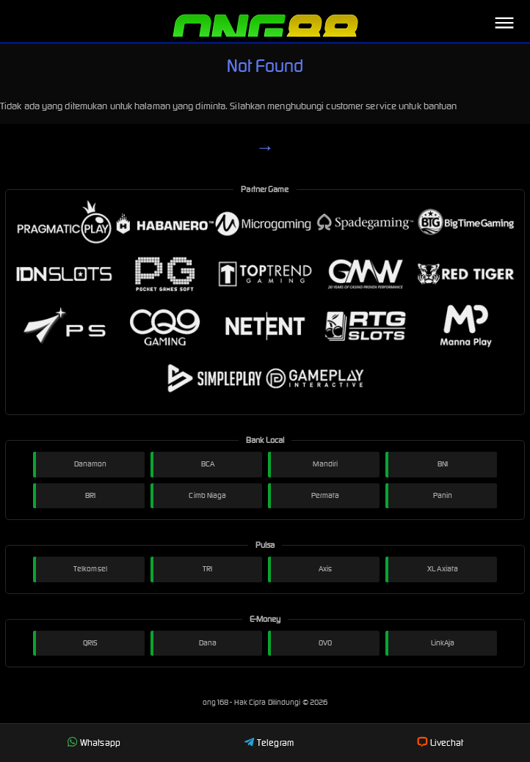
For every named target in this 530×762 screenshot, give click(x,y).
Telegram (269, 742)
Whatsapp (93, 742)
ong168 (216, 702)
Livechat (440, 742)
